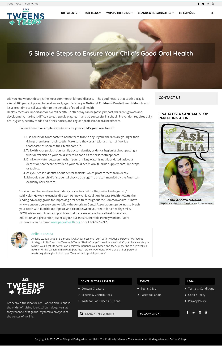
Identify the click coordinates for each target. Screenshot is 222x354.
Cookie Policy (196, 294)
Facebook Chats (151, 294)
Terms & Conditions (201, 287)
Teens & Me (148, 287)
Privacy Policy (197, 300)
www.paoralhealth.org (65, 221)
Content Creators (93, 287)
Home (10, 3)
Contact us (31, 3)
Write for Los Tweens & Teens (101, 300)
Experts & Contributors (97, 294)
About (19, 3)
